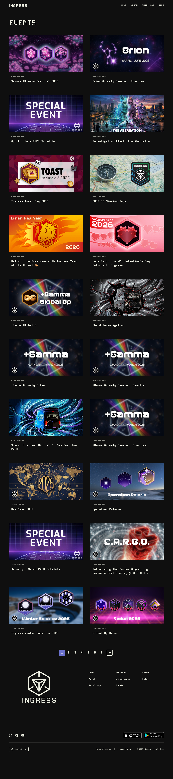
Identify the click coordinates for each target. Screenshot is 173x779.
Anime (145, 672)
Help (161, 5)
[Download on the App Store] (132, 735)
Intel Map (148, 5)
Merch (134, 5)
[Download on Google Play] (154, 735)
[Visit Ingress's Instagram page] (10, 735)
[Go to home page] (18, 5)
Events (119, 685)
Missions (121, 672)
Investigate (123, 679)
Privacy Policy (124, 749)
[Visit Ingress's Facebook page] (16, 735)
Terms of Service (103, 749)
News (123, 5)
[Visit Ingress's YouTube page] (22, 735)
